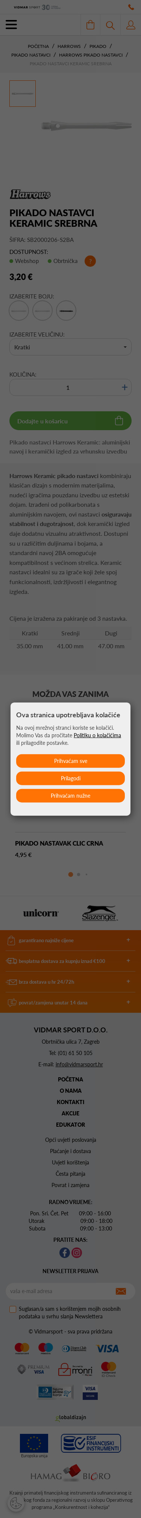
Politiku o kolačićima (97, 735)
